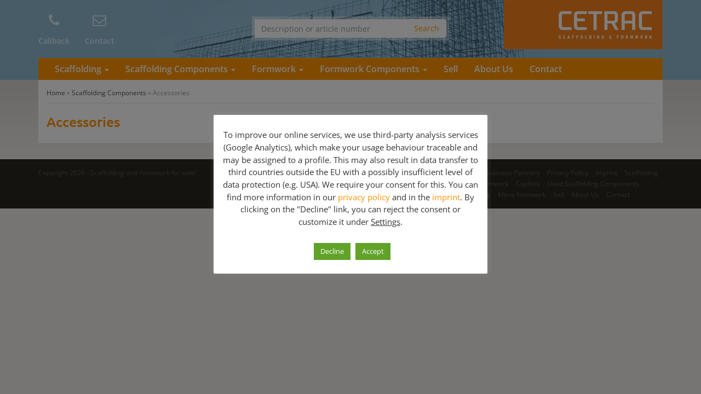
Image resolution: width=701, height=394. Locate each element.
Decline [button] (332, 251)
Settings (385, 221)
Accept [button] (373, 251)
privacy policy (364, 197)
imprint (446, 197)
